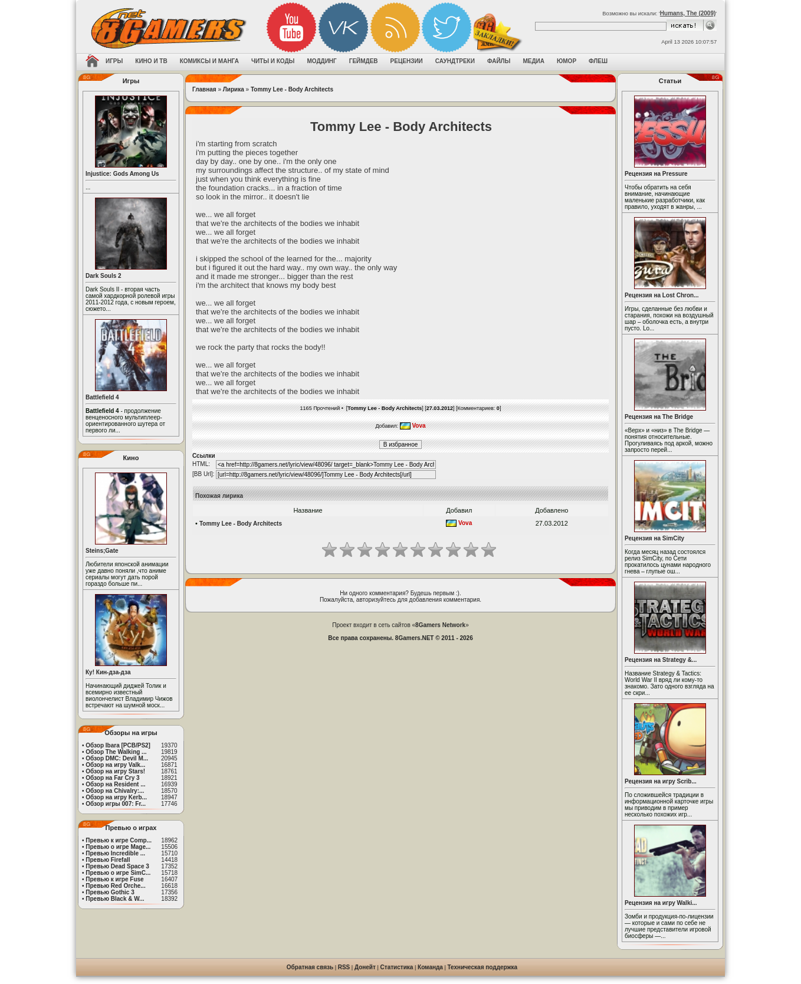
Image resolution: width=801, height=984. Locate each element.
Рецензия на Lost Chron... (662, 295)
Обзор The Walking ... (116, 752)
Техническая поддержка (483, 967)
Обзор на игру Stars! (115, 771)
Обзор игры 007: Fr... (116, 804)
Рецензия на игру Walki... (661, 903)
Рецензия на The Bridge (659, 417)
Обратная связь (310, 967)
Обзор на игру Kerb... (116, 797)
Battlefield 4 (102, 397)
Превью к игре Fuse (114, 879)
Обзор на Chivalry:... (115, 791)
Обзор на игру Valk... (115, 765)
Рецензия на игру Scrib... (661, 781)
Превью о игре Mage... (118, 847)
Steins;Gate (102, 550)
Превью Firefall (108, 860)
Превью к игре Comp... (119, 840)
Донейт (365, 967)
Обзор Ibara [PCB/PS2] (118, 745)
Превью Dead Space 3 (117, 866)
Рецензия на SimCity (654, 538)
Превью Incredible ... (115, 853)
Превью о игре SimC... (118, 873)
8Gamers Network (440, 625)
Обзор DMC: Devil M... (117, 758)
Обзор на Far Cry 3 (112, 778)
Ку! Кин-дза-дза (108, 672)
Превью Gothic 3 (110, 892)
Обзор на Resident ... (115, 784)
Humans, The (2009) (687, 13)
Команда (430, 967)
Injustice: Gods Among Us (122, 173)
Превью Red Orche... (115, 886)
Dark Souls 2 (104, 276)
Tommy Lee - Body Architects (292, 89)
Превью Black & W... (115, 899)
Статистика (396, 967)
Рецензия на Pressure (656, 173)
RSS (344, 967)
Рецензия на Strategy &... (661, 660)
